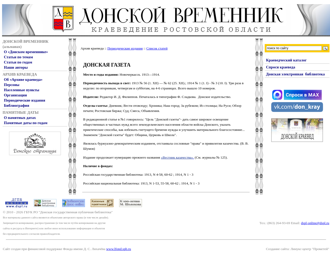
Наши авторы (16, 67)
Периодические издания (24, 100)
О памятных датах (20, 118)
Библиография (16, 105)
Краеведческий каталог (286, 60)
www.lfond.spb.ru (118, 249)
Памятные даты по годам (25, 123)
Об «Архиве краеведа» (23, 79)
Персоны (11, 85)
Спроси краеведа (280, 67)
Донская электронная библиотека (295, 74)
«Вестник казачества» (177, 157)
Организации (15, 95)
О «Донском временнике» (26, 52)
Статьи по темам (18, 57)
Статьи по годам (18, 62)
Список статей (157, 48)
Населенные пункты (21, 90)
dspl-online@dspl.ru (315, 223)
